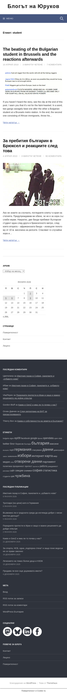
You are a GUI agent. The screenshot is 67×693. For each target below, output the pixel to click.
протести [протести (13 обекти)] (36, 466)
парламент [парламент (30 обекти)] (49, 461)
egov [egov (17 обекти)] (12, 438)
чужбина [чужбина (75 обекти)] (22, 476)
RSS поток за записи (13, 598)
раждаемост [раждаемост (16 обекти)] (53, 466)
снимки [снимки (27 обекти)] (28, 470)
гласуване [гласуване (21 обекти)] (37, 450)
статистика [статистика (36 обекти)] (50, 470)
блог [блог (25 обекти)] (12, 443)
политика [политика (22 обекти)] (7, 466)
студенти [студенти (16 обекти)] (6, 476)
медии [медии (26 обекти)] (6, 462)
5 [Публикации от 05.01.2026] (6, 298)
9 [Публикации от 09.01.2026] (30, 298)
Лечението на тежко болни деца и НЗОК (23, 561)
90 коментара (54, 156)
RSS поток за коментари (15, 605)
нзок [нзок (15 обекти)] (12, 462)
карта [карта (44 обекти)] (49, 456)
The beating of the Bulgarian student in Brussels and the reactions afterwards (30, 54)
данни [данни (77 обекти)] (47, 449)
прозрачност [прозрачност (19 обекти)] (18, 466)
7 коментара (54, 64)
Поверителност (10, 332)
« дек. (6, 316)
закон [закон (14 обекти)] (5, 456)
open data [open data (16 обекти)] (58, 438)
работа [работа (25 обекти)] (43, 466)
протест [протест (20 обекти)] (28, 466)
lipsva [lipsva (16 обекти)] (40, 438)
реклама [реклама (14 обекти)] (6, 471)
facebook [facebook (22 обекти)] (25, 438)
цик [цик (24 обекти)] (12, 476)
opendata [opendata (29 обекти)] (48, 438)
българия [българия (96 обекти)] (40, 443)
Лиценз (6, 345)
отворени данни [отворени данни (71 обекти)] (28, 461)
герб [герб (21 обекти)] (11, 450)
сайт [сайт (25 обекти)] (12, 470)
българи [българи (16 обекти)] (27, 444)
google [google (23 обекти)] (33, 438)
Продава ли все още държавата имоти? (22, 571)
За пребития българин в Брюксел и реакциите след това (30, 145)
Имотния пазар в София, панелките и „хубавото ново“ (29, 493)
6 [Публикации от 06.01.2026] (12, 298)
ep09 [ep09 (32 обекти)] (17, 438)
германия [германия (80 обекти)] (22, 449)
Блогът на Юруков (33, 6)
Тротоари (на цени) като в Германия (21, 503)
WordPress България (13, 611)
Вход (5, 592)
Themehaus (52, 683)
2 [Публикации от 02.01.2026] (30, 293)
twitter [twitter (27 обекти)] (6, 443)
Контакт (7, 339)
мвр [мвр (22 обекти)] (55, 456)
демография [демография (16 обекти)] (59, 450)
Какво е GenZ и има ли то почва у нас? (37, 405)
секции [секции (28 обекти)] (19, 470)
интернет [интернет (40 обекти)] (38, 456)
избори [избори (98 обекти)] (24, 455)
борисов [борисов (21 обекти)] (19, 444)
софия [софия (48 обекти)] (37, 470)
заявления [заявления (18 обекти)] (12, 456)
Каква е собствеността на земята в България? (40, 421)
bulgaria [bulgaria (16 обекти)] (6, 438)
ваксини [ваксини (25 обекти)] (54, 443)
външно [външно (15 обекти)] (6, 450)
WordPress (31, 683)
